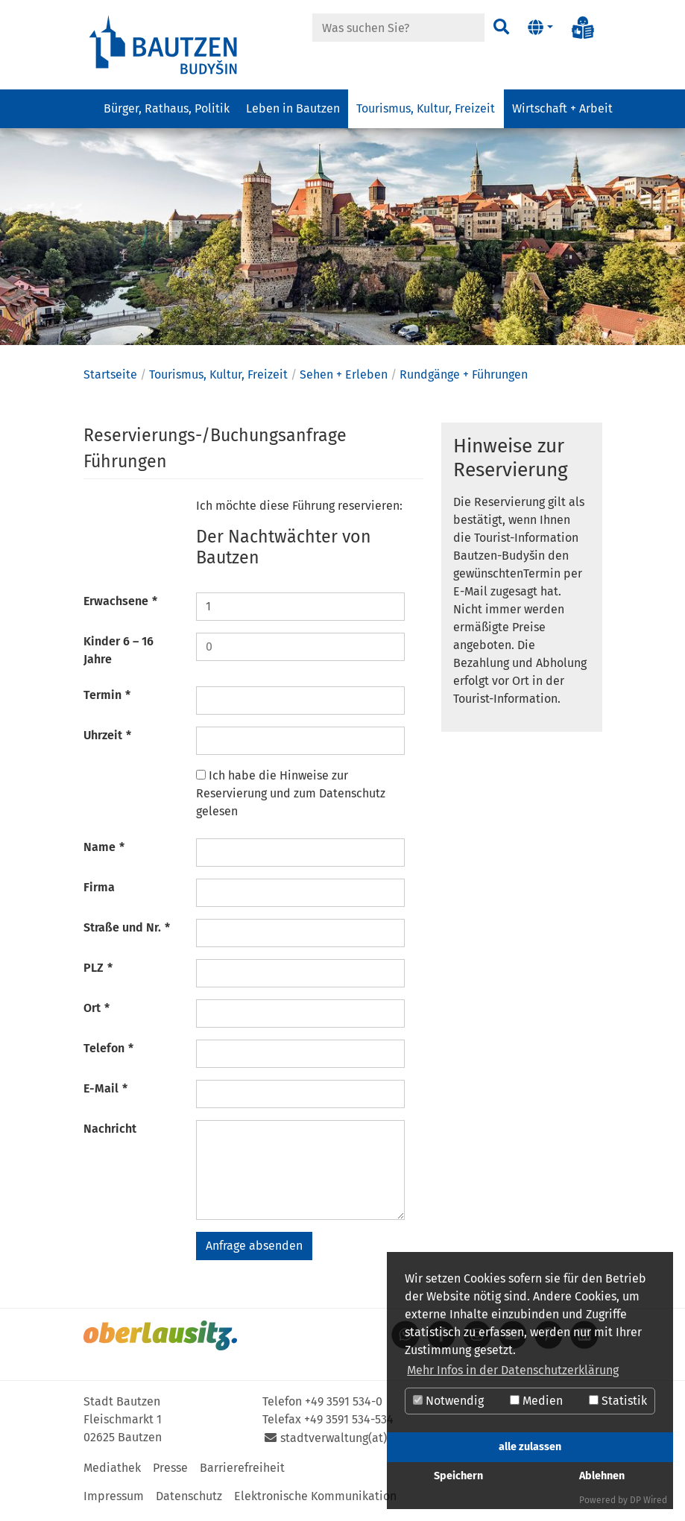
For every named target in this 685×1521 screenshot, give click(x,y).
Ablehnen (602, 1476)
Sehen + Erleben (344, 380)
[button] (540, 27)
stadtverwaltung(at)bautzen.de (364, 1443)
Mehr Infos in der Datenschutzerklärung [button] (513, 1370)
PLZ (98, 973)
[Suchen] (501, 27)
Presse (170, 1473)
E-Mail (105, 1094)
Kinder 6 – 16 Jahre (118, 655)
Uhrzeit (107, 740)
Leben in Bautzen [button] (293, 108)
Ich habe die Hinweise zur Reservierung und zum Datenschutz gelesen (290, 798)
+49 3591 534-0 (343, 1407)
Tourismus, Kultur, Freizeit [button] (425, 108)
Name (104, 852)
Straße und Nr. (127, 933)
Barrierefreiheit (242, 1473)
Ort (96, 1013)
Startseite (110, 380)
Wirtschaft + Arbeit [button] (562, 108)
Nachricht (109, 1134)
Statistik (618, 1401)
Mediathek (112, 1473)
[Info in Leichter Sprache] (583, 27)
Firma (99, 892)
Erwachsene (120, 606)
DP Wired (648, 1500)
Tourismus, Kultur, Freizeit (218, 380)
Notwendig (448, 1401)
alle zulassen (530, 1447)
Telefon (108, 1053)
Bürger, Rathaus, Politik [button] (167, 108)
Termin (107, 700)
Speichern (458, 1476)
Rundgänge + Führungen (464, 380)
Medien (536, 1401)
